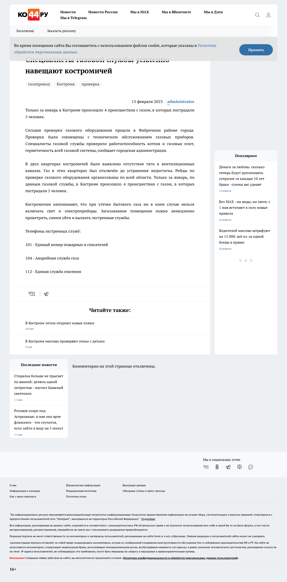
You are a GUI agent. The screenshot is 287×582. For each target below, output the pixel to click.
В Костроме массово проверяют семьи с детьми (109, 344)
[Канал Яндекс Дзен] (239, 466)
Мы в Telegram (73, 17)
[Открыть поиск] (257, 14)
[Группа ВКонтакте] (205, 466)
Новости (68, 12)
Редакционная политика (81, 491)
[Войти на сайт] (268, 14)
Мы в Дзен (213, 12)
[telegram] (47, 294)
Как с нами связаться (23, 496)
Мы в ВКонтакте (176, 12)
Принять (256, 50)
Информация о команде (25, 491)
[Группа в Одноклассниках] (217, 466)
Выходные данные (134, 485)
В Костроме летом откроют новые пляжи (109, 326)
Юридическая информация (83, 485)
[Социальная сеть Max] (250, 466)
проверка (90, 84)
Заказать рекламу (61, 31)
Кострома (66, 84)
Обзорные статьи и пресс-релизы (144, 491)
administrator (180, 101)
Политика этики (76, 496)
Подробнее (148, 519)
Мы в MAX (139, 12)
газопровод (39, 84)
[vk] (32, 294)
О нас (13, 485)
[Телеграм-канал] (228, 466)
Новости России (103, 12)
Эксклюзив (25, 31)
